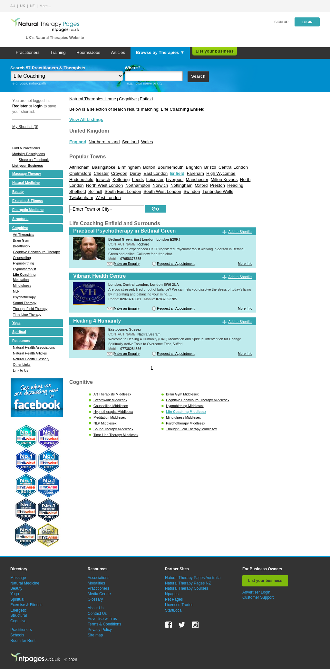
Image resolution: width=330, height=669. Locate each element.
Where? (133, 67)
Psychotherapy (24, 297)
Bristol (210, 167)
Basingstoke (103, 167)
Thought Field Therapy (30, 309)
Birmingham (129, 167)
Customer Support (258, 597)
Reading (235, 185)
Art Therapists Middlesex (112, 394)
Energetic (18, 610)
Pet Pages (174, 599)
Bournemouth (170, 167)
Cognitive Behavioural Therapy (36, 252)
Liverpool (174, 179)
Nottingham (181, 185)
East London (155, 173)
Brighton (194, 167)
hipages (172, 594)
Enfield (146, 98)
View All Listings (86, 119)
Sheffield (77, 191)
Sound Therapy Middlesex (113, 429)
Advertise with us (102, 618)
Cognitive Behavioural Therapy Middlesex (197, 400)
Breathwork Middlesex (110, 400)
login (38, 106)
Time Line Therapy (27, 314)
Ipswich (103, 179)
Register (20, 106)
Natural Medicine (26, 183)
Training (58, 52)
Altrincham (79, 167)
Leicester (155, 179)
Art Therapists (23, 234)
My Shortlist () (25, 127)
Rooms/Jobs (88, 52)
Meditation (21, 280)
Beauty (18, 192)
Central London (233, 167)
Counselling (22, 258)
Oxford (201, 185)
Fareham (195, 173)
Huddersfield (81, 179)
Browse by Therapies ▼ (160, 52)
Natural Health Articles (30, 353)
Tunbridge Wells (217, 191)
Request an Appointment (176, 263)
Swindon (191, 191)
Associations (98, 577)
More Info (245, 263)
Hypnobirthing (23, 263)
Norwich (160, 185)
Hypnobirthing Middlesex (185, 406)
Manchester (197, 179)
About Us (95, 608)
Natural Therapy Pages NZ (188, 583)
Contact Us (97, 613)
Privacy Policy (100, 629)
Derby (135, 173)
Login (307, 22)
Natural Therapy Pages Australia (193, 577)
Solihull (95, 191)
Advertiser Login (256, 592)
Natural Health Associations (34, 347)
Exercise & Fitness (27, 201)
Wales (147, 141)
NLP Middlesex (104, 423)
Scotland (130, 141)
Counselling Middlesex (110, 406)
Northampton (137, 185)
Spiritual (19, 332)
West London (108, 197)
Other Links (22, 364)
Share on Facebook (34, 160)
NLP (16, 291)
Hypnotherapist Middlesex (113, 412)
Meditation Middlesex (109, 417)
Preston (217, 185)
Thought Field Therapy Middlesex (191, 429)
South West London (162, 191)
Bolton (149, 167)
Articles (118, 52)
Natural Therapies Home (92, 98)
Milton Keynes (224, 179)
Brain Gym (21, 240)
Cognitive (20, 228)
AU (12, 6)
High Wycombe (220, 173)
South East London (122, 191)
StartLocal (173, 610)
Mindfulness (22, 285)
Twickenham (81, 197)
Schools (17, 635)
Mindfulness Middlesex (183, 417)
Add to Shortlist (240, 232)
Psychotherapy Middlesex (185, 423)
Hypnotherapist (24, 269)
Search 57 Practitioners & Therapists (47, 67)
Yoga (16, 323)
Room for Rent (22, 640)
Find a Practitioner (26, 148)
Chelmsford (80, 173)
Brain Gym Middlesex (182, 394)
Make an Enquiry (127, 263)
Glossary (95, 599)
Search (198, 76)
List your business (215, 51)
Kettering (121, 179)
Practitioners (28, 52)
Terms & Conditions (104, 624)
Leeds (138, 179)
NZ (32, 6)
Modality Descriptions (28, 154)
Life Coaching (24, 274)
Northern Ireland (104, 141)
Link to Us (20, 370)
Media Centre (99, 594)
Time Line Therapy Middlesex (115, 435)
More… (45, 6)
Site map (95, 635)
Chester (101, 173)
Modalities (96, 583)
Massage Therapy (26, 173)
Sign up (281, 22)
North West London (104, 185)
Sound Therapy (24, 303)
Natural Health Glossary (31, 359)
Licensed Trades (179, 605)
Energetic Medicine (28, 210)
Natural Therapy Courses (186, 588)
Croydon (119, 173)
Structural (20, 219)
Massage (18, 577)
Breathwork (21, 246)
